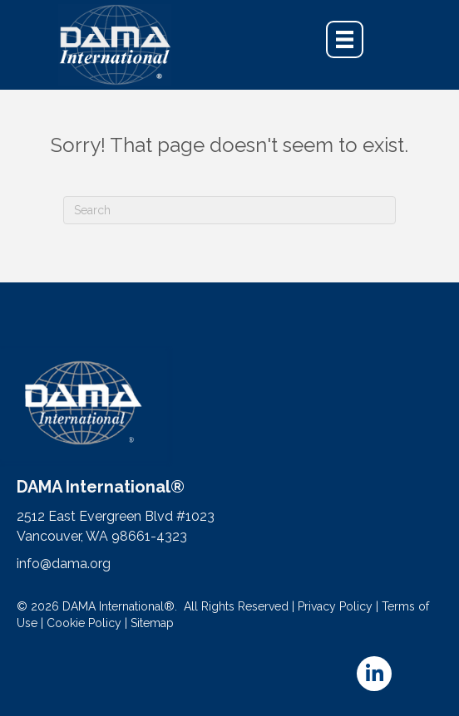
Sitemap (152, 623)
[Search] (229, 210)
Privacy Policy (335, 606)
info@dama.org (64, 563)
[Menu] (344, 39)
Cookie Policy (84, 623)
